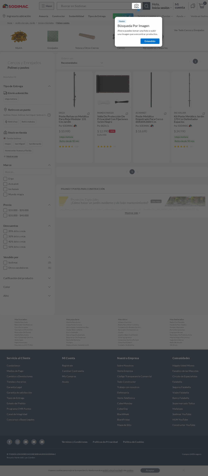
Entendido (150, 41)
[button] (103, 6)
